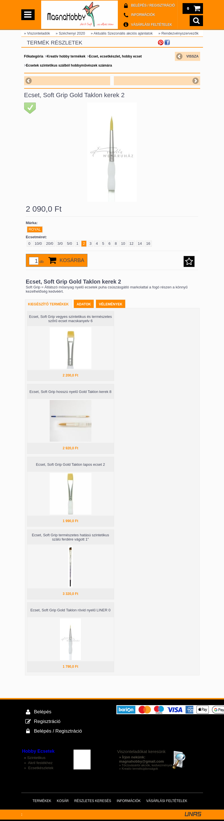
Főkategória (33, 56)
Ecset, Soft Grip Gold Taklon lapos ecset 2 (70, 464)
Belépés (42, 711)
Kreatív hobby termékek (66, 56)
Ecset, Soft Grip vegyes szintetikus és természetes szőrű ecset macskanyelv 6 (70, 318)
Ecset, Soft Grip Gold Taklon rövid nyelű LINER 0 (70, 610)
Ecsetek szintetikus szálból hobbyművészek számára (69, 65)
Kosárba (72, 260)
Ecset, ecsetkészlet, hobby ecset (115, 56)
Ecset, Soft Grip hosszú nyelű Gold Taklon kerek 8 (71, 392)
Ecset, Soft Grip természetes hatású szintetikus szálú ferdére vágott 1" (70, 537)
